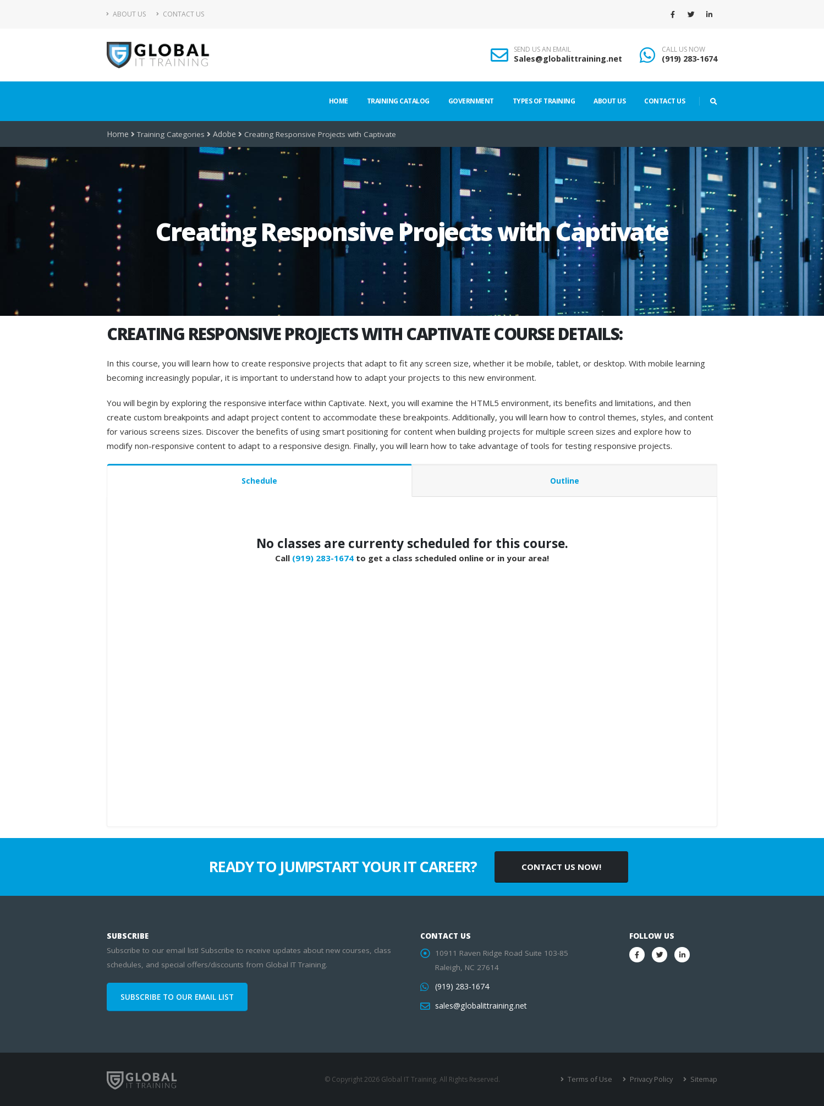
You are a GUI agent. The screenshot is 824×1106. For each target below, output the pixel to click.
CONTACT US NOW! (561, 866)
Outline (564, 480)
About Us (126, 14)
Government (471, 101)
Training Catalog (398, 101)
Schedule (259, 480)
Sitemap (703, 1079)
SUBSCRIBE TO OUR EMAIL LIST (177, 997)
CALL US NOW (683, 49)
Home (338, 101)
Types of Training (544, 101)
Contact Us (180, 14)
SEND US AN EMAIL (542, 49)
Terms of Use (593, 1079)
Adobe (223, 134)
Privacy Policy (652, 1079)
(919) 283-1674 (689, 58)
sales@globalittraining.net (479, 1006)
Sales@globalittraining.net (568, 58)
